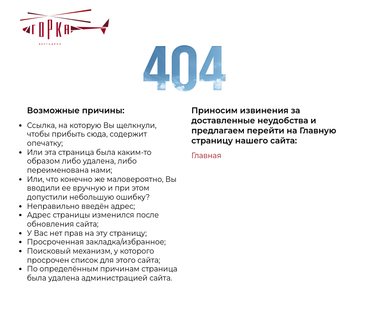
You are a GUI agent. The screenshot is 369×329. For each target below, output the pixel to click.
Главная (206, 155)
